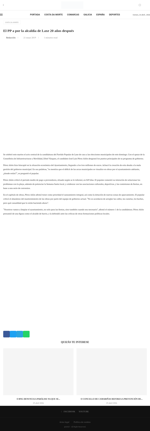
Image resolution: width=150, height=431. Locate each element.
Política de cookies (82, 422)
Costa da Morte (53, 14)
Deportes (114, 14)
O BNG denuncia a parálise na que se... (38, 399)
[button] (6, 334)
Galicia (87, 14)
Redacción (11, 37)
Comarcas (73, 14)
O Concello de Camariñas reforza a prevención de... (112, 399)
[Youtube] (5, 5)
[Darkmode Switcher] (140, 5)
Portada (35, 14)
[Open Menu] (1, 14)
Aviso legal (64, 422)
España (100, 14)
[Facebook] (3, 5)
